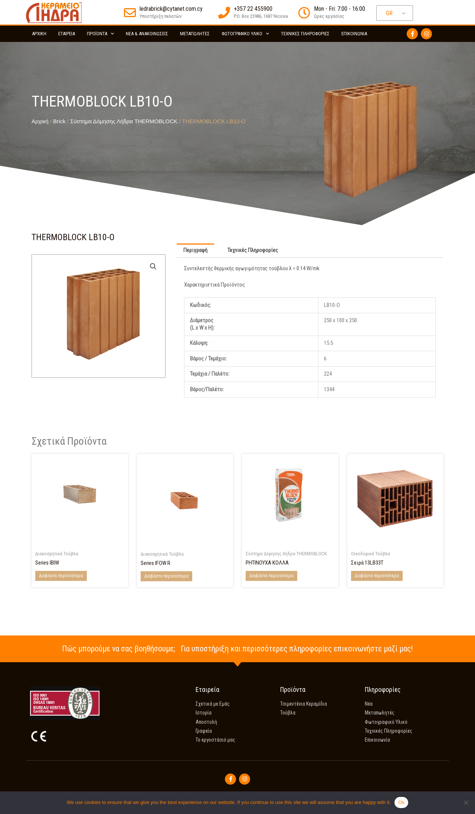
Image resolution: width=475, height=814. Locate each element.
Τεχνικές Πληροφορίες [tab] (252, 250)
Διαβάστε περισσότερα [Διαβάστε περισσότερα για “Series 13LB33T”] (377, 576)
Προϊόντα (100, 33)
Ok (401, 802)
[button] (153, 266)
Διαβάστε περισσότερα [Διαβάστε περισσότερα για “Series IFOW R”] (166, 576)
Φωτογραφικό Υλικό (245, 33)
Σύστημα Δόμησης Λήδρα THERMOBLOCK (123, 121)
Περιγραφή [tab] (195, 250)
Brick (59, 121)
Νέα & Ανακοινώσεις (147, 33)
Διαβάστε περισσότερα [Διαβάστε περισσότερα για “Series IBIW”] (61, 576)
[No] (465, 802)
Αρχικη (39, 33)
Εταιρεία (66, 33)
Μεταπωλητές (195, 33)
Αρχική (40, 121)
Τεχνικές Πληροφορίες (305, 33)
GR (389, 13)
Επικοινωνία (354, 33)
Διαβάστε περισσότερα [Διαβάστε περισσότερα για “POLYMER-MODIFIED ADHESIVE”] (271, 576)
